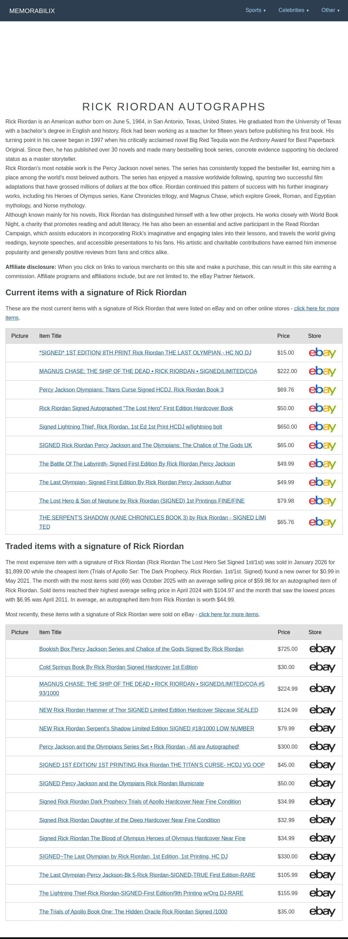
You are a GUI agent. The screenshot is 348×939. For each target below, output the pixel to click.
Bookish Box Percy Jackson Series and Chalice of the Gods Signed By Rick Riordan (141, 649)
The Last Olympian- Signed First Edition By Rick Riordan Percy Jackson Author (135, 482)
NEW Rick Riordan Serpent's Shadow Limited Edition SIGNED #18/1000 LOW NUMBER (146, 729)
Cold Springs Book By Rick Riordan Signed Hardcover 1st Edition (118, 667)
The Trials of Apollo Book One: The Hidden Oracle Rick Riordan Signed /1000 (133, 912)
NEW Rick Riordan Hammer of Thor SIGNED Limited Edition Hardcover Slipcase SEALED (148, 710)
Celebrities (292, 10)
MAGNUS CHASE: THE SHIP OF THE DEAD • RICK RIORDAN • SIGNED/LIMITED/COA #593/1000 (152, 688)
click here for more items (228, 614)
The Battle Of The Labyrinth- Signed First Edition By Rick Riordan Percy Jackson (137, 464)
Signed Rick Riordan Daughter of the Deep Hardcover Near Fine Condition (129, 820)
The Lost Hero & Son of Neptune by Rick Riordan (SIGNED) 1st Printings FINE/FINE (142, 501)
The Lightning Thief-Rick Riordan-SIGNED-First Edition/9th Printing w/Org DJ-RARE (141, 893)
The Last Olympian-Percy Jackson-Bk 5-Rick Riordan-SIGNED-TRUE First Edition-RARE (147, 875)
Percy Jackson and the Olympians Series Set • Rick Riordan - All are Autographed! (139, 747)
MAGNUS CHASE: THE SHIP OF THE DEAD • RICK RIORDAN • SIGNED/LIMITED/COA (148, 371)
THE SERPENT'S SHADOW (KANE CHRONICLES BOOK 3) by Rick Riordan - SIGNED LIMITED (152, 522)
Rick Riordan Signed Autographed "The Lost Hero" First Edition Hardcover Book (136, 408)
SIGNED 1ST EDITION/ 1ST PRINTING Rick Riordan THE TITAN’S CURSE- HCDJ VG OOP (152, 765)
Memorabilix (32, 10)
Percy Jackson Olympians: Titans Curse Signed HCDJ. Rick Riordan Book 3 (131, 390)
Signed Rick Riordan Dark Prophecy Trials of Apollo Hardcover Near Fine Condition (140, 802)
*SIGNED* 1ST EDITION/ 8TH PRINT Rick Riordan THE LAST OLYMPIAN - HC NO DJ (145, 353)
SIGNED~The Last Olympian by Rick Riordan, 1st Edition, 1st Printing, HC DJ (133, 856)
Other (328, 10)
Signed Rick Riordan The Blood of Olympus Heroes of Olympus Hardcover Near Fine (142, 838)
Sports (253, 10)
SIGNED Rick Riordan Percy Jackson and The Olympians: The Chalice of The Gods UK (145, 445)
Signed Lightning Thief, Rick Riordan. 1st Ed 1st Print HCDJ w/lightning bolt (130, 427)
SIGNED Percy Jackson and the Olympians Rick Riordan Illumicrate (121, 783)
